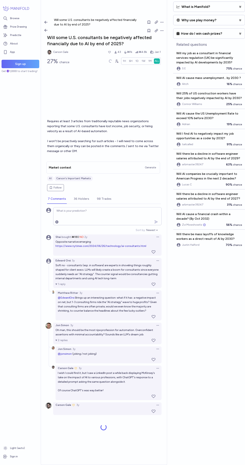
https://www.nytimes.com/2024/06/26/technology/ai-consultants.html (101, 246)
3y (73, 260)
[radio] (124, 61)
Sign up (20, 64)
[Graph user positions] (116, 61)
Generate (150, 167)
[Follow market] (149, 31)
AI (50, 178)
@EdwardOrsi (66, 297)
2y (85, 237)
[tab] (57, 199)
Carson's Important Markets (73, 178)
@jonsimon (65, 353)
